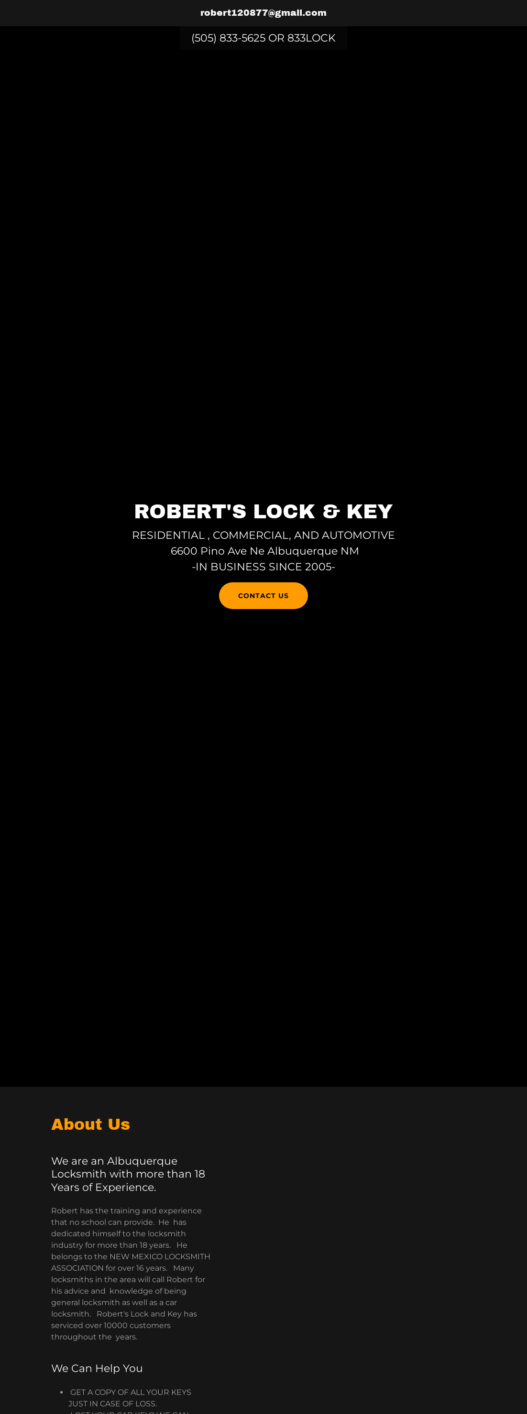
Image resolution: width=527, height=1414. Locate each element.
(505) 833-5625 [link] (228, 38)
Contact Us (263, 595)
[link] (263, 13)
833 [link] (296, 38)
